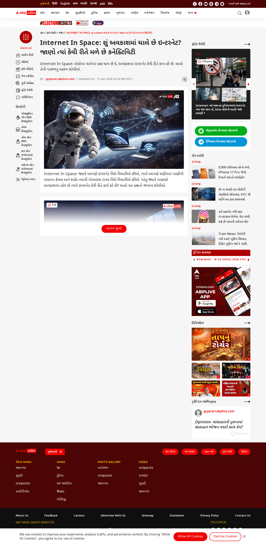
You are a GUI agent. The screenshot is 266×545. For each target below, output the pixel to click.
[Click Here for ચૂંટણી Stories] (56, 23)
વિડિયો (244, 451)
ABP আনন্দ (74, 530)
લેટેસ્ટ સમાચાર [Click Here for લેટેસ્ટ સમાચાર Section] (23, 462)
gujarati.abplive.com (60, 79)
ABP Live (42, 530)
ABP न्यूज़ (58, 530)
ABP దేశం (172, 530)
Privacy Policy (209, 516)
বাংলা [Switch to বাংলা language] (75, 4)
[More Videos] (247, 322)
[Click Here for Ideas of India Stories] (82, 23)
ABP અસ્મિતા (107, 530)
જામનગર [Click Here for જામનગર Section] (21, 468)
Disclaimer (177, 516)
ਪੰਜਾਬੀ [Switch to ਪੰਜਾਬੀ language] (93, 4)
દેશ (67, 13)
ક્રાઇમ (107, 13)
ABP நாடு (157, 530)
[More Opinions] (247, 401)
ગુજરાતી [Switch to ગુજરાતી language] (44, 4)
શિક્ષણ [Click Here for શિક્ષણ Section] (60, 492)
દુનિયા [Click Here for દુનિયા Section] (60, 476)
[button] (26, 40)
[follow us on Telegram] (216, 4)
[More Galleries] (247, 44)
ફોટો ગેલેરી (24, 90)
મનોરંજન (149, 13)
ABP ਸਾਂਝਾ (142, 530)
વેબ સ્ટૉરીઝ (25, 76)
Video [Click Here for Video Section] (143, 462)
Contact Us (242, 516)
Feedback (51, 516)
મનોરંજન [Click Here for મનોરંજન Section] (103, 468)
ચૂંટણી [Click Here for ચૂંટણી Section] (19, 476)
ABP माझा (90, 530)
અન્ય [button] (192, 13)
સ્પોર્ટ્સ (134, 13)
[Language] (55, 452)
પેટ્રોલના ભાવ (25, 179)
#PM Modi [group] (203, 259)
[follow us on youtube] (205, 4)
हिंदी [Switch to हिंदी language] (55, 4)
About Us (22, 516)
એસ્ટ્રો (178, 13)
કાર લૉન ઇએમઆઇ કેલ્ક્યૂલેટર (24, 155)
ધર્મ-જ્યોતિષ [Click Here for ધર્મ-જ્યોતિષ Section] (64, 484)
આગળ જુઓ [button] (114, 229)
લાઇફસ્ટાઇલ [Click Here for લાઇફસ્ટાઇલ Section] (23, 484)
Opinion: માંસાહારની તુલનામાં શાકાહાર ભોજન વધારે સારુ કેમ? (219, 425)
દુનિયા (94, 13)
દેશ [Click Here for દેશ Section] (58, 468)
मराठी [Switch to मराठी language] (84, 4)
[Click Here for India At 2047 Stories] (98, 23)
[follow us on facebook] (200, 4)
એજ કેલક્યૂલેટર (24, 129)
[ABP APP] (206, 303)
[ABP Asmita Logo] (26, 13)
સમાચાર (55, 13)
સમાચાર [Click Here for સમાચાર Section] (61, 462)
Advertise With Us (113, 516)
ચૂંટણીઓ (80, 13)
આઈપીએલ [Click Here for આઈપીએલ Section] (22, 492)
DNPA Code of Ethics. (61, 537)
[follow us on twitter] (194, 4)
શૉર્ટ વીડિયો (24, 69)
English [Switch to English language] (65, 4)
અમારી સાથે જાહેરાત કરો (239, 3)
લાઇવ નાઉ (209, 451)
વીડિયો (22, 62)
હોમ (42, 13)
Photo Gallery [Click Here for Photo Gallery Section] (109, 462)
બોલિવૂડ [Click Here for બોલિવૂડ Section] (61, 500)
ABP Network (24, 530)
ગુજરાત (120, 13)
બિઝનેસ (165, 13)
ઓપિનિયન (24, 97)
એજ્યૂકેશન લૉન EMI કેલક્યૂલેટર (24, 117)
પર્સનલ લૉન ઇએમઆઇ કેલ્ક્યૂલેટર (25, 169)
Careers (79, 516)
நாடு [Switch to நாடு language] (102, 4)
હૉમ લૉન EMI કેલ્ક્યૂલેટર (24, 141)
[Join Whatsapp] (222, 4)
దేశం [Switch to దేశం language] (110, 4)
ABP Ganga (125, 530)
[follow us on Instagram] (211, 4)
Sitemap (148, 516)
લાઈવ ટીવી (24, 55)
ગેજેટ (61, 33)
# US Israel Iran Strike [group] (231, 259)
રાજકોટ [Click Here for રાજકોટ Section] (143, 476)
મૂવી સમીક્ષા (25, 83)
